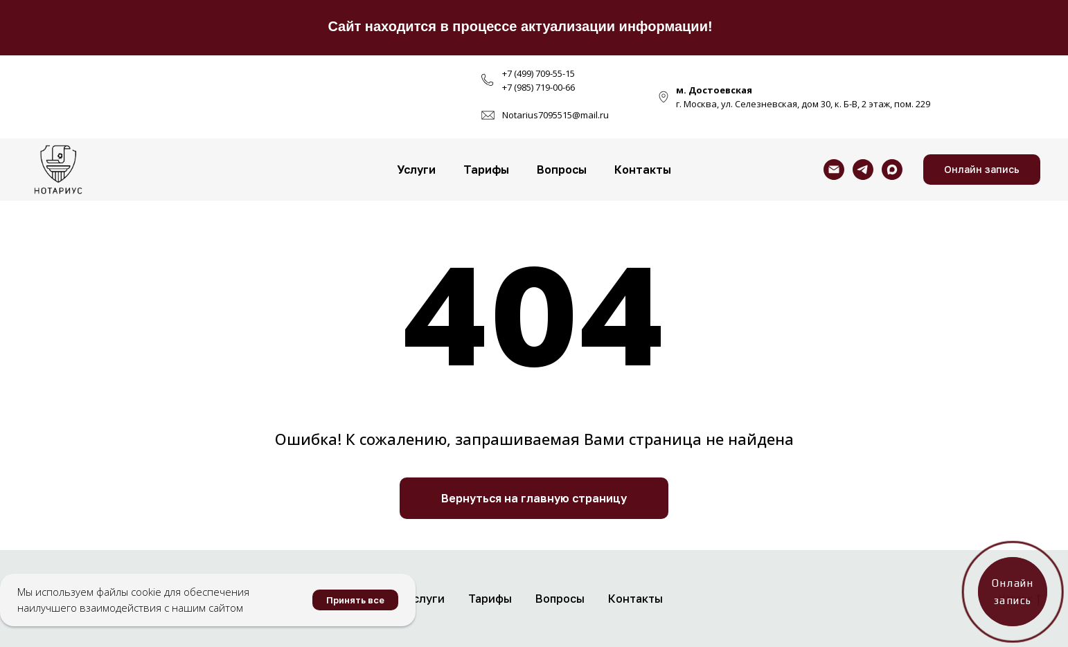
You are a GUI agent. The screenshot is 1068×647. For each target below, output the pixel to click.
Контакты (642, 169)
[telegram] (863, 169)
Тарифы (486, 169)
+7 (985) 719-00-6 (536, 87)
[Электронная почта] (834, 169)
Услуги (416, 169)
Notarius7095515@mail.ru (555, 115)
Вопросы (562, 169)
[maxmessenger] (892, 169)
